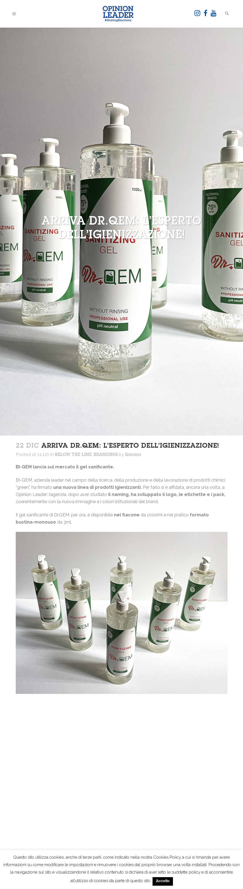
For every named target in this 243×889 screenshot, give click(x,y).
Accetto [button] (163, 881)
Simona (133, 455)
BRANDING (106, 455)
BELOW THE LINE (73, 455)
